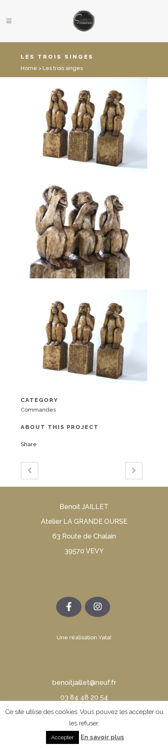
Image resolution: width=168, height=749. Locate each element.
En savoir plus (102, 737)
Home (29, 68)
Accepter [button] (62, 737)
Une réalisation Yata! (84, 637)
